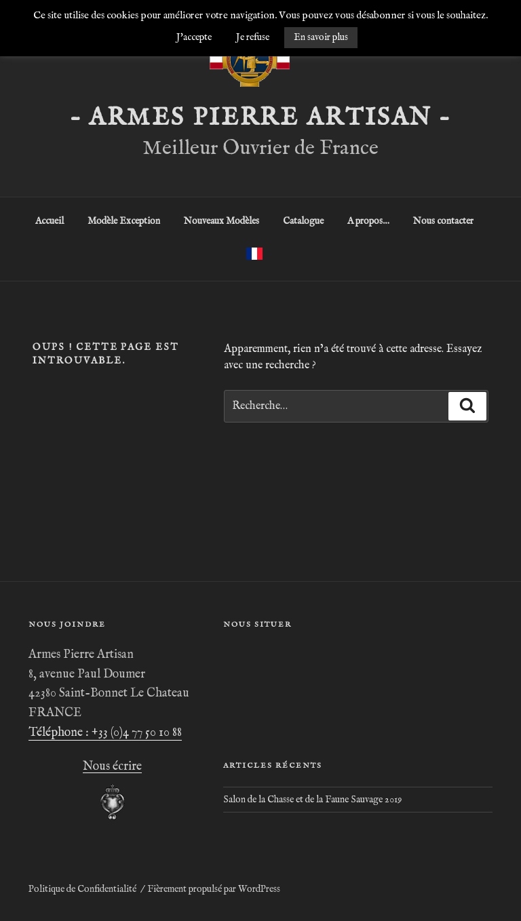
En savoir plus (321, 37)
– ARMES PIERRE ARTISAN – (260, 118)
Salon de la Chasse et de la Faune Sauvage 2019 (312, 799)
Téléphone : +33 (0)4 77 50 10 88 (105, 733)
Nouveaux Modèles (221, 221)
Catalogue (303, 221)
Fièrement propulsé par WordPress (213, 889)
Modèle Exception (124, 221)
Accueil (49, 221)
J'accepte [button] (194, 37)
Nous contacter (443, 221)
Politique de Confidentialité (82, 889)
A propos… (368, 221)
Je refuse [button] (252, 37)
